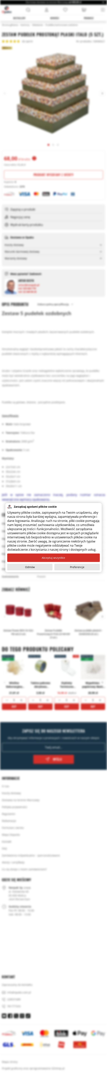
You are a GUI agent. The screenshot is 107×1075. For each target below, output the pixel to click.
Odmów (30, 567)
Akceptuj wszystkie (53, 557)
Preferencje (77, 567)
